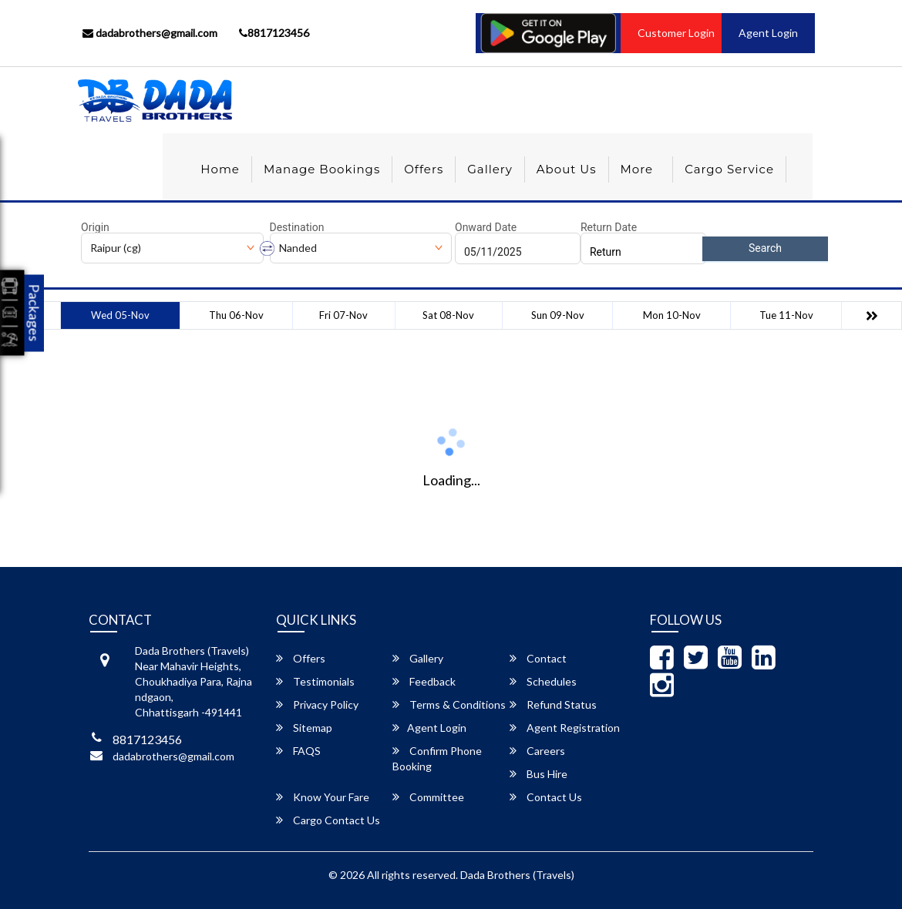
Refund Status (553, 704)
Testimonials (315, 681)
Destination (297, 227)
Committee (428, 796)
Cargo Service (729, 169)
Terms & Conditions (449, 704)
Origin (95, 227)
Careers (537, 750)
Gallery (490, 169)
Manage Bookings (322, 169)
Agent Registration (565, 727)
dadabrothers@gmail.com (149, 32)
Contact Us (546, 796)
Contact (538, 658)
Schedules (543, 681)
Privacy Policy (317, 704)
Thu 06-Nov (236, 315)
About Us (567, 169)
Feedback (424, 681)
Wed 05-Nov (120, 315)
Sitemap (304, 727)
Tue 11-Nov (786, 315)
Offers (423, 169)
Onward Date (486, 227)
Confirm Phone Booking (437, 758)
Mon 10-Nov (672, 315)
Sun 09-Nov (557, 315)
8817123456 (274, 32)
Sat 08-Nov (448, 315)
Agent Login (768, 32)
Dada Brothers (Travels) (517, 874)
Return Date (609, 227)
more (637, 169)
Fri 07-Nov (343, 315)
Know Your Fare (322, 796)
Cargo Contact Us (328, 820)
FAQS (298, 750)
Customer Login (676, 32)
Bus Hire (538, 773)
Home (220, 169)
